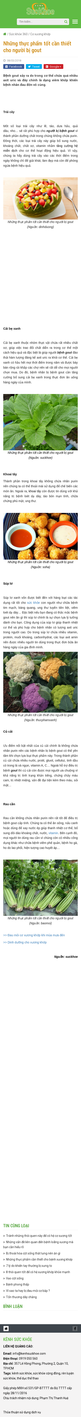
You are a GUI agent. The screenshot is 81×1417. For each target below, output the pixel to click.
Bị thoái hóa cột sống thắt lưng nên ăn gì (33, 1253)
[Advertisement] (42, 95)
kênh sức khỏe (22, 1373)
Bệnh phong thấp (17, 1284)
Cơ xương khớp (40, 34)
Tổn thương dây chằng (21, 1297)
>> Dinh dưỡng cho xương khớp (25, 942)
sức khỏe (33, 602)
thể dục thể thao (28, 1378)
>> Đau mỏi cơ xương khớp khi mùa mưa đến (34, 935)
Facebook (13, 66)
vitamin (53, 833)
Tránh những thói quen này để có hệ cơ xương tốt (39, 1235)
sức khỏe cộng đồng (46, 1373)
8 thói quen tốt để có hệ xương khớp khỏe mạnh (38, 1272)
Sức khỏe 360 (18, 34)
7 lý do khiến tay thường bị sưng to (29, 1265)
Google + (53, 66)
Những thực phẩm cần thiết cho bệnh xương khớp (39, 1259)
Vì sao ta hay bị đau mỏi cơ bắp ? (28, 1290)
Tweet (34, 66)
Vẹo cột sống (15, 1278)
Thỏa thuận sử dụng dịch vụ (22, 1412)
